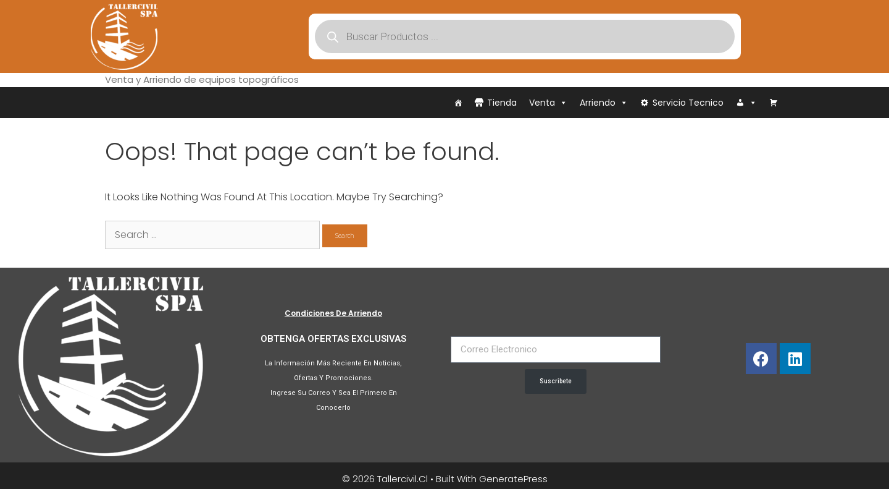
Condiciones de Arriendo (333, 313)
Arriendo (604, 102)
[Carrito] (773, 102)
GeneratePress (513, 478)
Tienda (502, 102)
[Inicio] (458, 102)
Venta (548, 102)
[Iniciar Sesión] (746, 102)
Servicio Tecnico (688, 102)
